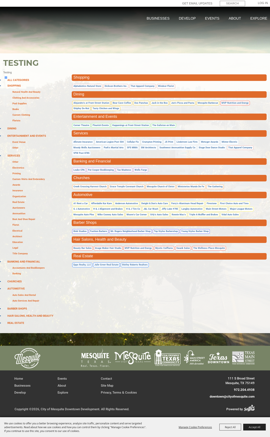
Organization (19, 196)
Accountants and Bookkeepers (28, 268)
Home (18, 379)
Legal (15, 248)
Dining (11, 128)
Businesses (158, 18)
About (235, 18)
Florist (15, 225)
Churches (14, 281)
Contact (106, 379)
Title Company (20, 253)
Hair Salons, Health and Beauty (30, 315)
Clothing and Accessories (25, 98)
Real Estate (18, 202)
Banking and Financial (23, 261)
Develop (187, 18)
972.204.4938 (244, 390)
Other (15, 147)
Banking (16, 273)
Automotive (16, 288)
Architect (17, 236)
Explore (258, 18)
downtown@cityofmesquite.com (232, 396)
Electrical (17, 230)
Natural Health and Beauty (26, 92)
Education (17, 242)
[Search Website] (232, 3)
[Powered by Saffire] (250, 409)
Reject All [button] (230, 427)
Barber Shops (17, 308)
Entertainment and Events (26, 135)
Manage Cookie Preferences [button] (195, 427)
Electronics (18, 167)
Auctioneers (18, 207)
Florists (16, 120)
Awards (16, 185)
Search (248, 3)
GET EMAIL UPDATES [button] (197, 3)
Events (212, 18)
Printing (16, 173)
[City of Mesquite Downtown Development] (25, 33)
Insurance (17, 190)
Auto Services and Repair (25, 300)
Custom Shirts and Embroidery (28, 179)
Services (13, 155)
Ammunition (18, 213)
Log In (263, 3)
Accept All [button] (254, 427)
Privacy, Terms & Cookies (119, 392)
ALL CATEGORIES (18, 80)
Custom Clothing (21, 115)
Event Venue (19, 142)
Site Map (107, 385)
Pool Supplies (19, 103)
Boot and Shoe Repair (23, 219)
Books (15, 109)
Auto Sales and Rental (24, 295)
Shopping (14, 85)
